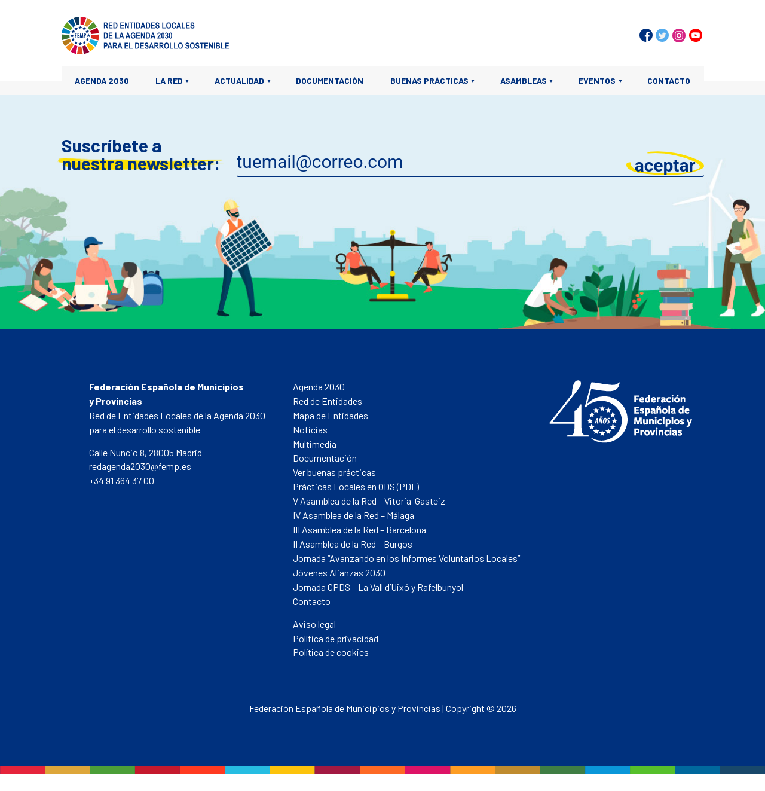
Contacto (668, 80)
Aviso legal (314, 624)
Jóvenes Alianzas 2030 (339, 572)
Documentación (329, 80)
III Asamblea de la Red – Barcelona (359, 529)
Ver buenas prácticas (334, 472)
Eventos (597, 80)
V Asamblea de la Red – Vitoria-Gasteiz (369, 500)
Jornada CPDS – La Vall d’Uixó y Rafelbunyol (378, 587)
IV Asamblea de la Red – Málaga (353, 515)
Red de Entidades (327, 401)
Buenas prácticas (429, 80)
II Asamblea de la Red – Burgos (352, 543)
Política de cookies (331, 652)
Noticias (310, 429)
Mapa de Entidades (330, 415)
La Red (169, 80)
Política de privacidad (335, 638)
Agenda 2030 (102, 80)
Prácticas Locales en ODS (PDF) (356, 486)
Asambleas (523, 80)
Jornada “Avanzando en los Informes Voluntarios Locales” (406, 558)
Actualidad (239, 80)
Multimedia (314, 444)
